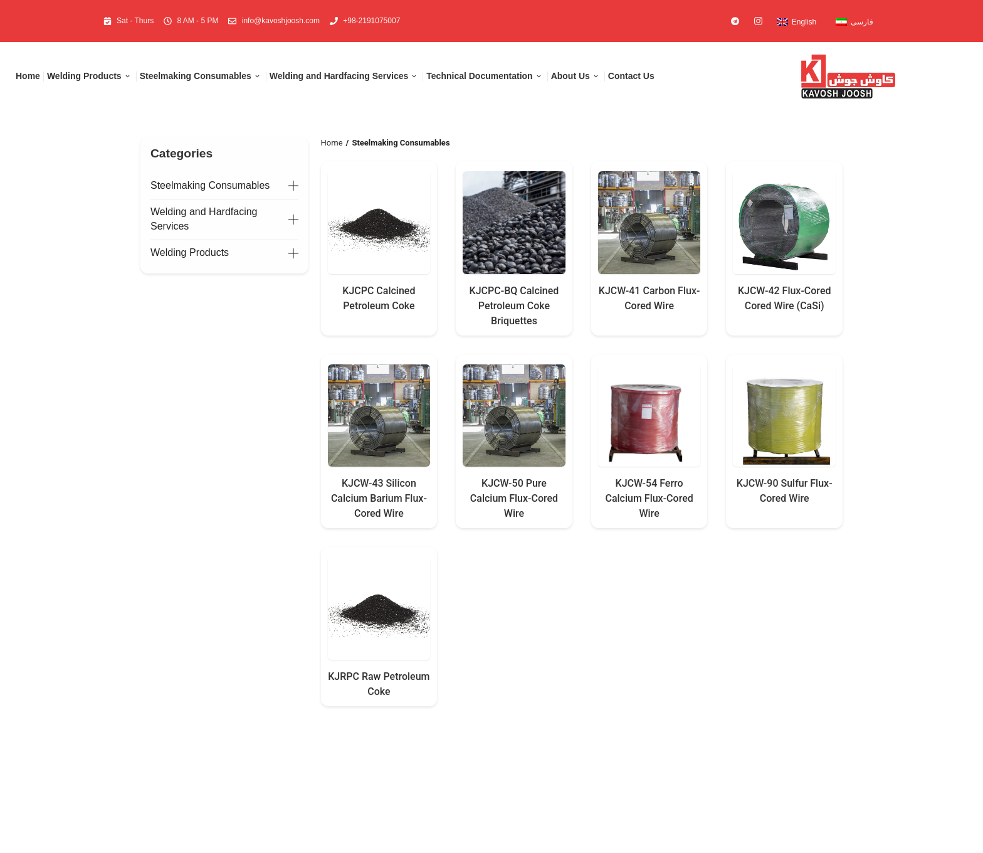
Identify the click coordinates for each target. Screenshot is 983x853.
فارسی (862, 22)
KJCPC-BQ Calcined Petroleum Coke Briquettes (514, 306)
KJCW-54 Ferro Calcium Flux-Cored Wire (649, 498)
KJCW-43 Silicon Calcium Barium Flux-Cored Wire (379, 498)
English (804, 22)
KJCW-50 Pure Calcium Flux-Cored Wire (514, 498)
